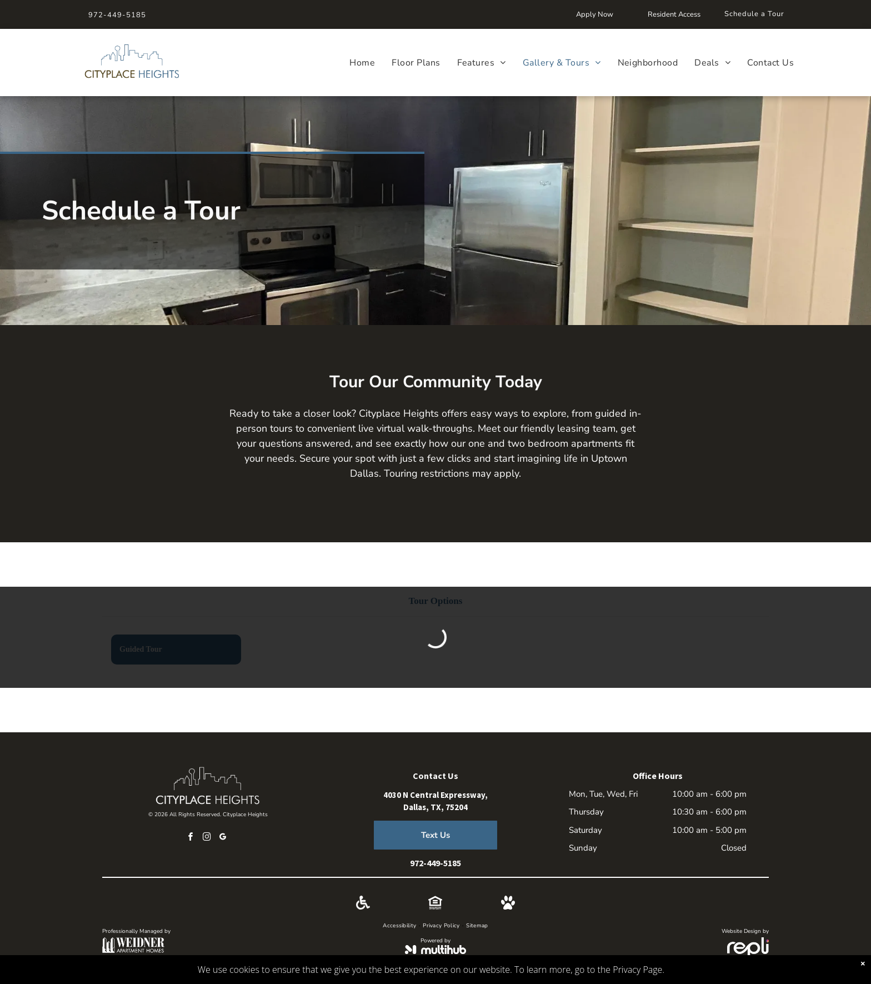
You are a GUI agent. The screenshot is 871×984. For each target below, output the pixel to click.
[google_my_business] (223, 838)
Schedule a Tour (754, 14)
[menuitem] (354, 62)
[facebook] (191, 838)
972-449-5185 (117, 15)
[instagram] (207, 838)
